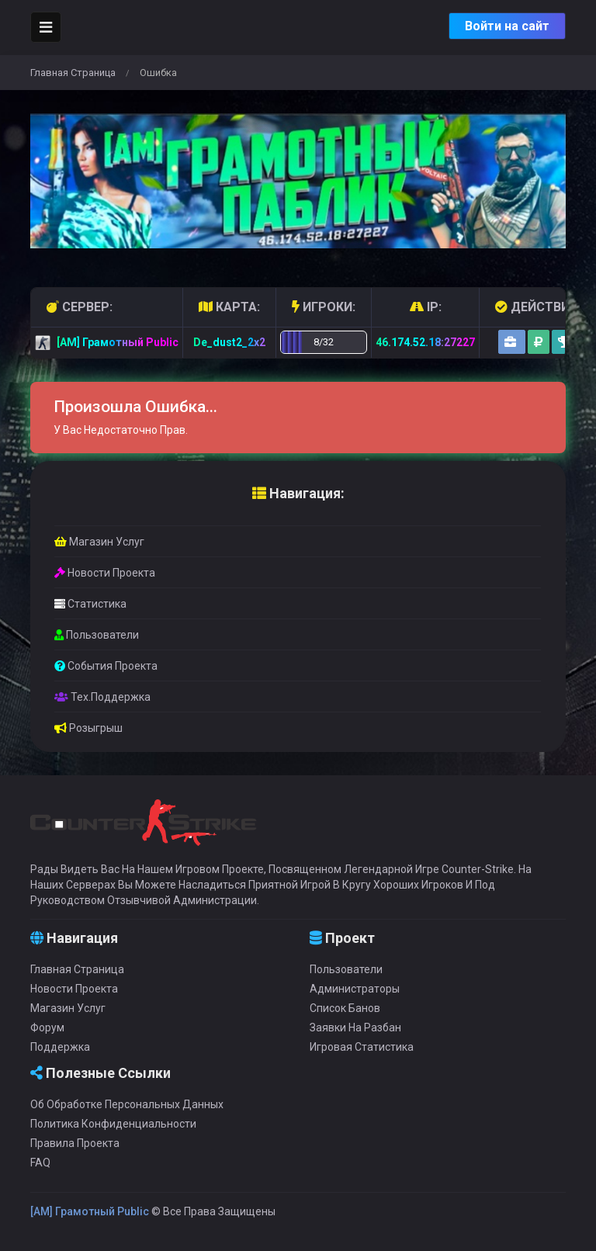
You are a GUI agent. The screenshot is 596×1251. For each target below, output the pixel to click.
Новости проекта (104, 573)
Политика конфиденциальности (113, 1124)
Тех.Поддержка (102, 697)
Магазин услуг (99, 541)
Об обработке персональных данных (127, 1104)
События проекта (106, 666)
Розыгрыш (88, 728)
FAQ (40, 1162)
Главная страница (73, 72)
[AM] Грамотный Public (89, 1211)
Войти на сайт (507, 26)
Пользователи (96, 635)
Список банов (345, 1008)
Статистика (90, 604)
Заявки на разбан (355, 1027)
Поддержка (60, 1047)
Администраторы (355, 988)
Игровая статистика (362, 1047)
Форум (47, 1027)
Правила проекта (75, 1143)
